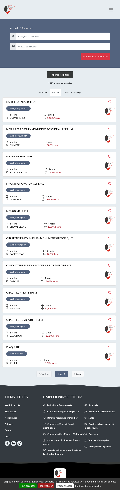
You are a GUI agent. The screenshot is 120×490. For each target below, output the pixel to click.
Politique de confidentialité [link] (88, 486)
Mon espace (10, 411)
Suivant (78, 373)
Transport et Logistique (98, 446)
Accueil (14, 28)
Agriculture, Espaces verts (57, 405)
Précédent (44, 373)
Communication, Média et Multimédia (63, 434)
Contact (8, 430)
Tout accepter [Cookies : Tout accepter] (27, 485)
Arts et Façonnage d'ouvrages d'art (61, 411)
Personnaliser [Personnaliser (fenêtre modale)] (64, 485)
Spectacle (91, 434)
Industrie (91, 405)
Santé (89, 417)
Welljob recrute (12, 405)
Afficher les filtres (60, 74)
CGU (7, 436)
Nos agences (11, 417)
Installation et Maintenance (100, 411)
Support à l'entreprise (97, 440)
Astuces (8, 424)
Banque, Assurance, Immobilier (60, 417)
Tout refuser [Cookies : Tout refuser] (46, 485)
